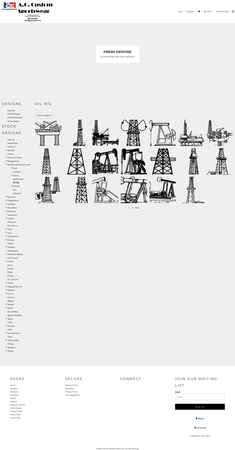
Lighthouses (18, 179)
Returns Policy (71, 385)
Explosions (12, 215)
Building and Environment (18, 164)
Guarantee (69, 388)
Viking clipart (13, 340)
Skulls (10, 308)
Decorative (12, 207)
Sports (10, 319)
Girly (9, 233)
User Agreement (72, 395)
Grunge (10, 240)
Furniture (17, 172)
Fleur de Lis (12, 225)
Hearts (10, 243)
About (13, 398)
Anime (10, 154)
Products (14, 391)
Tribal (9, 337)
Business (11, 197)
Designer (14, 395)
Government (12, 236)
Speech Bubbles (14, 315)
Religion (11, 290)
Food (9, 229)
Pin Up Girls (12, 279)
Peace (10, 272)
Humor (10, 261)
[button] (199, 11)
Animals (11, 150)
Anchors (11, 146)
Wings (10, 351)
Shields (10, 304)
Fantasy (10, 218)
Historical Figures (15, 254)
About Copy (15, 414)
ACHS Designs (14, 114)
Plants (10, 283)
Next (137, 207)
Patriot (10, 268)
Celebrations (13, 200)
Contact (13, 401)
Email (177, 392)
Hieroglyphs (12, 251)
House (16, 175)
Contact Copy (16, 411)
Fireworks (11, 222)
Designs (13, 388)
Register (190, 11)
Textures (11, 326)
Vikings (10, 344)
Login (180, 11)
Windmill (17, 193)
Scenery (16, 186)
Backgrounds (13, 161)
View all (11, 110)
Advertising (12, 143)
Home (12, 385)
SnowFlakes (12, 311)
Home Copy (15, 417)
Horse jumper (13, 121)
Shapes (10, 301)
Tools (9, 329)
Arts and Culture (14, 157)
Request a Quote (17, 404)
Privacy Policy (71, 391)
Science (10, 297)
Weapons (11, 347)
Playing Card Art (14, 286)
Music (10, 265)
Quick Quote (15, 408)
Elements (11, 211)
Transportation (13, 333)
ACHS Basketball (15, 117)
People (10, 276)
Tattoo (10, 322)
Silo (14, 189)
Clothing (11, 204)
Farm (15, 168)
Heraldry (11, 247)
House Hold (12, 258)
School (10, 293)
